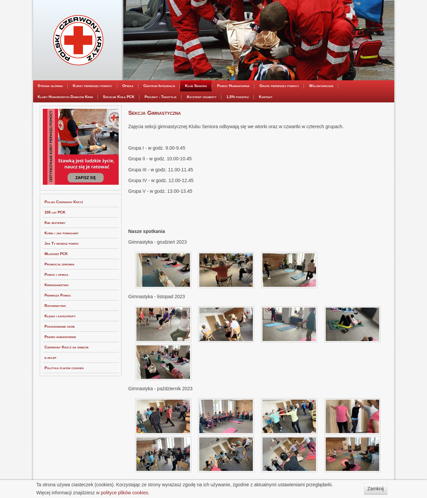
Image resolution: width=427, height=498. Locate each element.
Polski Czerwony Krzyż (63, 202)
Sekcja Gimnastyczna (201, 139)
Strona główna (50, 86)
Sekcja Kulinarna (198, 117)
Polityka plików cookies (64, 368)
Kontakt (266, 97)
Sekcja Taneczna (198, 128)
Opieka (127, 86)
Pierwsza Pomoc (57, 295)
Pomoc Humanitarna (233, 86)
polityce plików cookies (124, 492)
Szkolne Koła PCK (118, 97)
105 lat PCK (55, 212)
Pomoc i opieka (56, 274)
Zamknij (375, 488)
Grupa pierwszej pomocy (279, 86)
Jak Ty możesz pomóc (61, 243)
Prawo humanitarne (60, 337)
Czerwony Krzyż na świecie (66, 347)
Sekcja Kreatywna (199, 149)
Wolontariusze (321, 86)
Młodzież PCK (56, 254)
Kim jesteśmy (55, 223)
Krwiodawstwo (56, 285)
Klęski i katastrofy (60, 316)
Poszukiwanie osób (59, 326)
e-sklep (50, 357)
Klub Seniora (196, 86)
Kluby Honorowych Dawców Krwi (65, 97)
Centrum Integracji (159, 86)
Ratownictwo (55, 306)
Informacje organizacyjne (205, 96)
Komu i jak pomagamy (61, 233)
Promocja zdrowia (59, 264)
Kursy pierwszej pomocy (92, 86)
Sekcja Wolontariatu (201, 160)
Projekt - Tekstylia (160, 97)
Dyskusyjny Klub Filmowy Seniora (212, 107)
